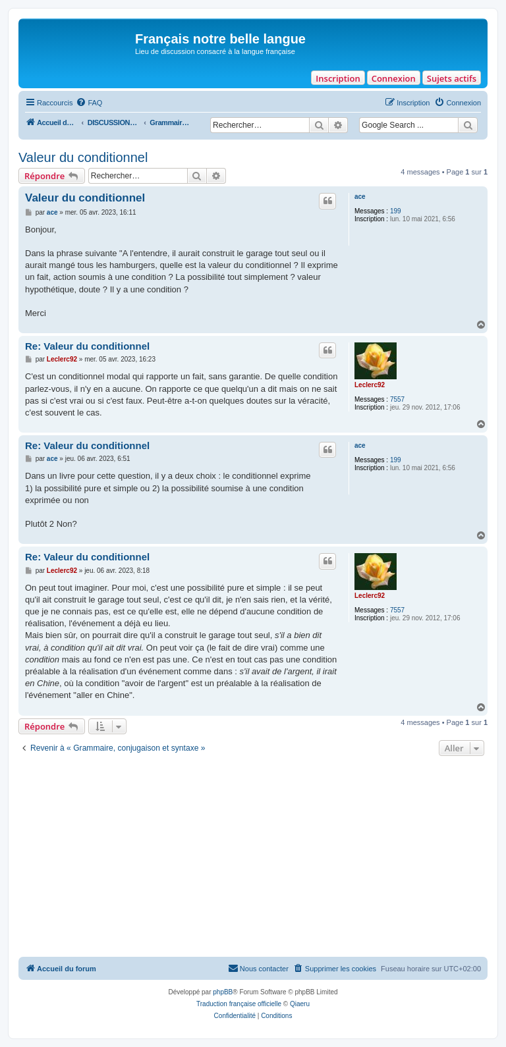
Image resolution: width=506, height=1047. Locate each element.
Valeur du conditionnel (83, 157)
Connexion (394, 78)
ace (360, 196)
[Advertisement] (253, 858)
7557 (397, 399)
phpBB (223, 992)
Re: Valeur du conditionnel (87, 346)
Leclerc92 (369, 385)
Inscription (338, 78)
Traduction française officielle (238, 1003)
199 (395, 211)
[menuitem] (89, 103)
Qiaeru (300, 1003)
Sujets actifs (451, 78)
